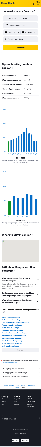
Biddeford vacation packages (12, 330)
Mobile (3, 401)
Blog (3, 404)
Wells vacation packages (10, 328)
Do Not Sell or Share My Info (20, 430)
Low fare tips (30, 406)
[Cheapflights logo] (8, 3)
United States (31, 385)
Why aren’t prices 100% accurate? (21, 376)
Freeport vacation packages (12, 325)
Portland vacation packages (12, 320)
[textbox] (20, 18)
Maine (17, 387)
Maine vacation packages (11, 317)
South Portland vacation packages (14, 335)
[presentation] (13, 68)
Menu (38, 3)
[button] (7, 18)
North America (21, 385)
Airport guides (31, 401)
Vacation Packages (9, 385)
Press (15, 401)
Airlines (29, 404)
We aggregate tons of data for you (21, 372)
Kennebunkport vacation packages (14, 333)
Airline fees (30, 399)
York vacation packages (10, 346)
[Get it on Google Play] (15, 441)
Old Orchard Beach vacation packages (15, 322)
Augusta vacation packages (12, 343)
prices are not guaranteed (10, 362)
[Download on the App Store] (25, 441)
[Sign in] (34, 4)
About (3, 399)
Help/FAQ (17, 399)
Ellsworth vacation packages (12, 338)
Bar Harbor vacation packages (12, 341)
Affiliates (16, 404)
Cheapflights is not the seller (21, 368)
